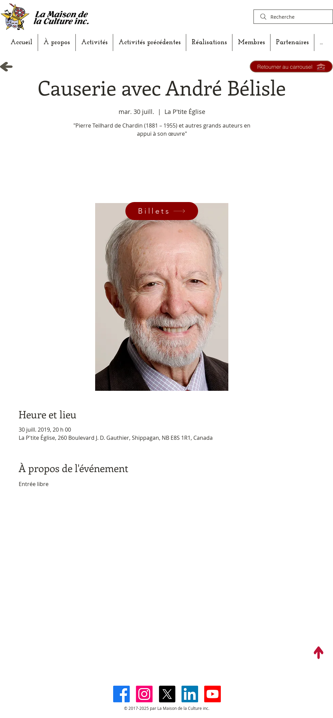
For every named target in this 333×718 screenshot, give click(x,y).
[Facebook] (121, 694)
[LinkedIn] (189, 694)
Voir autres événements (162, 171)
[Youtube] (212, 694)
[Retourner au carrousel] (291, 66)
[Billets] (161, 211)
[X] (167, 694)
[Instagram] (144, 694)
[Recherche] (293, 17)
